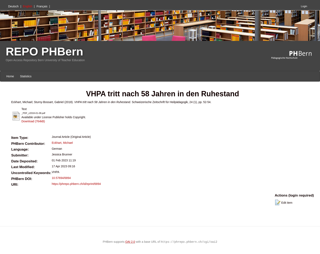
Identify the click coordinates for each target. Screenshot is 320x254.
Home (10, 76)
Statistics (25, 76)
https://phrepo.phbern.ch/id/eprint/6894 (76, 183)
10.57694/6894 (61, 178)
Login (304, 6)
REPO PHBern (44, 51)
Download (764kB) (33, 121)
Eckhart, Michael (62, 142)
